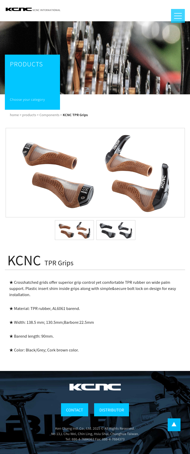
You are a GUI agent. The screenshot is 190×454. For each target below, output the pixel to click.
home (14, 114)
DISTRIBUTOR (111, 409)
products (29, 114)
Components (49, 114)
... (174, 424)
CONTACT (74, 409)
